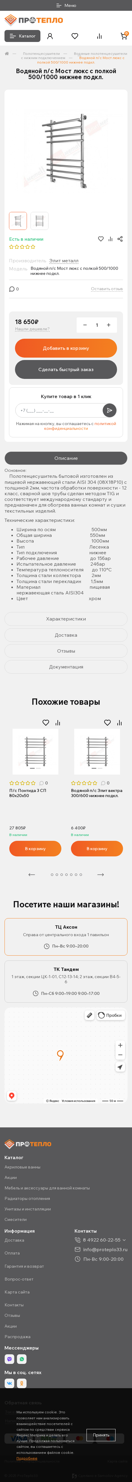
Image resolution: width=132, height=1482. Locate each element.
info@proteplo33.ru (105, 1249)
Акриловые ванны (22, 1167)
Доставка (14, 1240)
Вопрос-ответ (19, 1279)
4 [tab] (61, 874)
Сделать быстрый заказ (66, 369)
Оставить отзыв (107, 288)
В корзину (35, 848)
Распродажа (17, 1336)
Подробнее (26, 1458)
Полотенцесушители (41, 53)
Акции (10, 1177)
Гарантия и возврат (24, 1266)
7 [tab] (76, 874)
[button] (50, 36)
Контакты (14, 1305)
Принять (101, 1435)
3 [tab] (57, 874)
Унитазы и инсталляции (27, 1209)
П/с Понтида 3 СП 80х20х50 (27, 793)
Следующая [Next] (101, 875)
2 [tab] (38, 768)
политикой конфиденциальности (80, 426)
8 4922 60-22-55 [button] (101, 1240)
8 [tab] (81, 874)
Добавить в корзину (66, 348)
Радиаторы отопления (27, 1198)
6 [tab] (71, 874)
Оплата (12, 1253)
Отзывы (12, 1315)
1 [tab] (32, 768)
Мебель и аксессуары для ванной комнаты (47, 1188)
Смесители (15, 1219)
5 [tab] (66, 874)
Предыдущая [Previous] (32, 875)
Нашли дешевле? (32, 329)
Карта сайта (17, 1292)
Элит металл (63, 260)
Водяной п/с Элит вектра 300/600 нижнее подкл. (96, 793)
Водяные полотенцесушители (100, 53)
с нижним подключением (43, 57)
